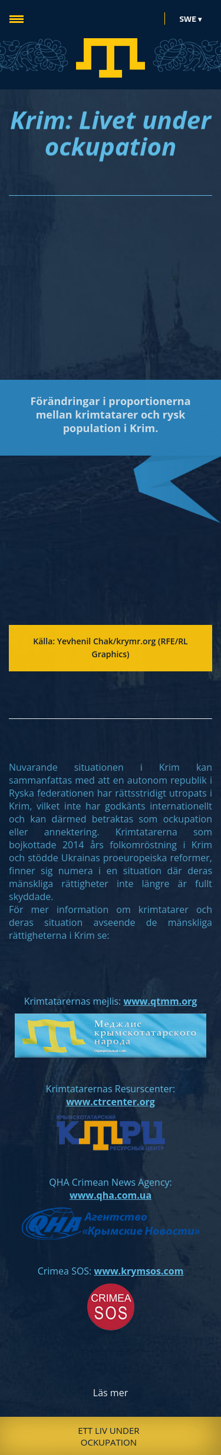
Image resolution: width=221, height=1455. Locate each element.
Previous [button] (20, 1436)
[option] (110, 1436)
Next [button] (201, 1436)
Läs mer (110, 1392)
